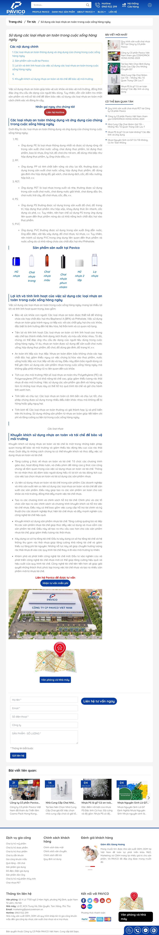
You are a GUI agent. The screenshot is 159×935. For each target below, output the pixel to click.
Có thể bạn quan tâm (119, 102)
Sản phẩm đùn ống (15, 875)
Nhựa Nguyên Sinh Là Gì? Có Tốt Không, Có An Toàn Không (128, 142)
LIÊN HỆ (113, 12)
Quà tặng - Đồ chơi (15, 863)
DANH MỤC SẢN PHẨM (63, 12)
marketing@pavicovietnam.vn (28, 910)
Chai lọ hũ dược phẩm (17, 848)
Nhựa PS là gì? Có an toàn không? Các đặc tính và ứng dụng (128, 90)
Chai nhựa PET (13, 883)
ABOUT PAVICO (87, 13)
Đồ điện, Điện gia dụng (17, 871)
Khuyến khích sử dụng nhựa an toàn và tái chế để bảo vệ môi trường (54, 79)
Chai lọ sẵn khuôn (15, 856)
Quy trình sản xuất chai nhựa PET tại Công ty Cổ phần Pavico (129, 45)
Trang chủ (15, 22)
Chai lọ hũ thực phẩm (16, 852)
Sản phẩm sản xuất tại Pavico (32, 61)
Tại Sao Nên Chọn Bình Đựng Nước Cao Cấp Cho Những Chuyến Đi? (129, 67)
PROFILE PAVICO (40, 12)
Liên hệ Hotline (55, 112)
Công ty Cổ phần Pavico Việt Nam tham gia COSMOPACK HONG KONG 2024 (128, 56)
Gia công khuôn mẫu (16, 859)
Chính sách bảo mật (54, 848)
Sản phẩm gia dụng (16, 867)
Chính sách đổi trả (53, 855)
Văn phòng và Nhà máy (55, 680)
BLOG (102, 13)
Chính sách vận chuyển (55, 851)
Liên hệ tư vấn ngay (99, 702)
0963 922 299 (21, 913)
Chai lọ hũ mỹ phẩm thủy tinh (21, 879)
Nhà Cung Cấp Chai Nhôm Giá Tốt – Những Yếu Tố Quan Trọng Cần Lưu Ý (127, 78)
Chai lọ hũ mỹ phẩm (16, 844)
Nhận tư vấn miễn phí (55, 583)
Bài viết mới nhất (116, 35)
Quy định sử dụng (52, 859)
